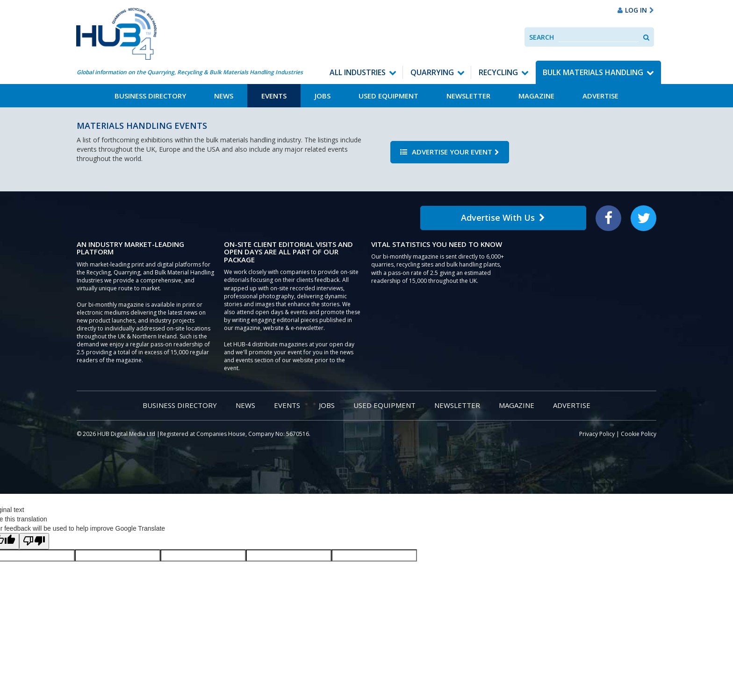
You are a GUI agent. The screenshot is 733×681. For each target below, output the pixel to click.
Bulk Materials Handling (593, 72)
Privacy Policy (597, 434)
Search (541, 37)
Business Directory (150, 95)
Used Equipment (388, 95)
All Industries (358, 72)
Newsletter (468, 95)
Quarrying (432, 72)
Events (274, 95)
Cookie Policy (638, 434)
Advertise (600, 95)
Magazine (536, 95)
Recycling (498, 72)
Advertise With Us (503, 217)
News (223, 95)
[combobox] (599, 37)
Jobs (323, 95)
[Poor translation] (34, 541)
